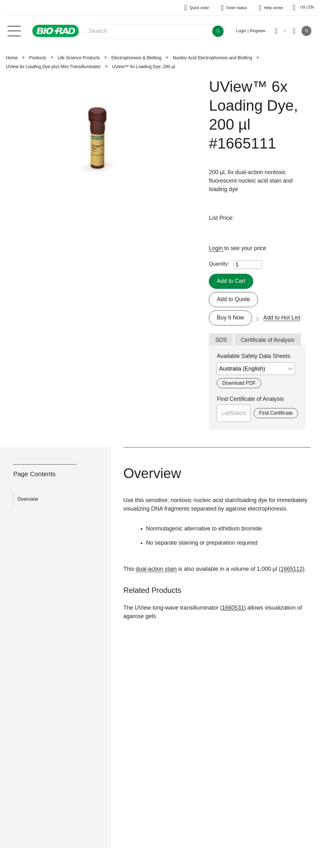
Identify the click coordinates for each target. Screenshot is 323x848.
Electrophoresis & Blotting (136, 57)
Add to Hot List (282, 317)
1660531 (233, 608)
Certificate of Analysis (268, 340)
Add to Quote (233, 299)
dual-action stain (156, 569)
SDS (221, 340)
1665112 (292, 569)
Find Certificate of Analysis (250, 399)
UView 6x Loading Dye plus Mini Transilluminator (53, 66)
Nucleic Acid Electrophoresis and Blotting (212, 57)
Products (37, 57)
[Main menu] (14, 30)
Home (12, 57)
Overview (27, 499)
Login (216, 248)
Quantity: (219, 263)
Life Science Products (79, 57)
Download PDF (239, 383)
